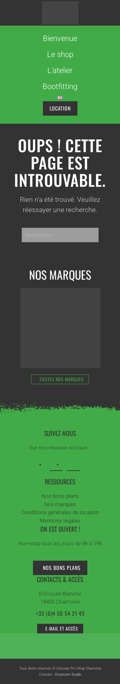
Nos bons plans (60, 496)
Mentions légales (60, 520)
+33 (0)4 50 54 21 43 (60, 613)
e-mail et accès (61, 628)
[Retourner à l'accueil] (60, 13)
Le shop (60, 54)
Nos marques (60, 504)
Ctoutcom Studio (68, 674)
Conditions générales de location (60, 512)
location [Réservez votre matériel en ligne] (60, 108)
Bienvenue (60, 38)
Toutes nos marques (61, 379)
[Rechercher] (60, 235)
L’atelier (60, 70)
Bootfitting (60, 86)
